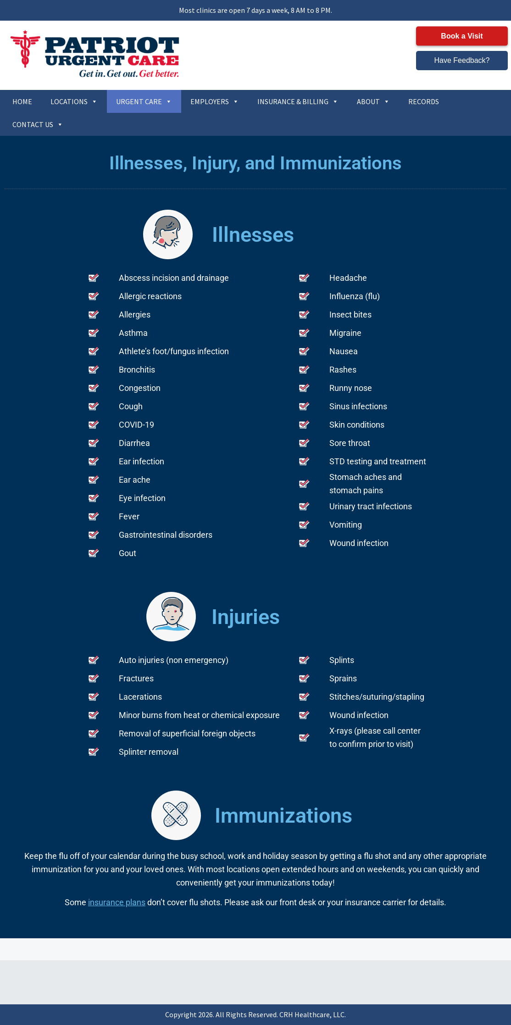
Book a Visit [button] (462, 36)
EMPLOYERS (214, 101)
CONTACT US (37, 124)
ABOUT (373, 101)
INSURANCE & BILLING (298, 101)
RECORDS (423, 101)
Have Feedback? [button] (462, 60)
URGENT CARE (144, 101)
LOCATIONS (74, 101)
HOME (22, 101)
